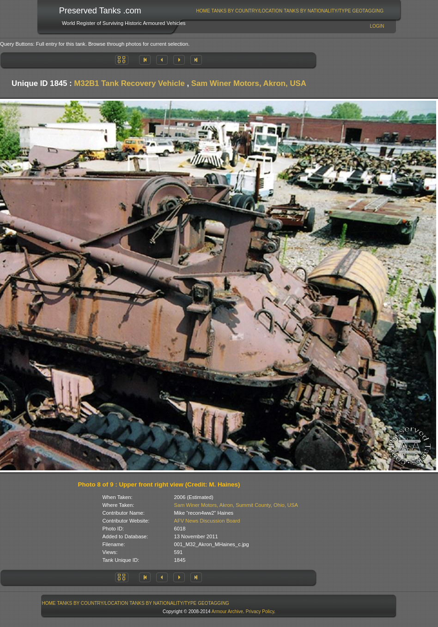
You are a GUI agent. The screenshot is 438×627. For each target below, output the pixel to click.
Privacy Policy (260, 611)
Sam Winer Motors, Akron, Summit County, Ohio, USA (236, 505)
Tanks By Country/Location (247, 10)
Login (377, 26)
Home (203, 10)
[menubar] (289, 11)
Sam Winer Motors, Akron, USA (248, 83)
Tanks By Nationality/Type (317, 10)
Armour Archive (227, 611)
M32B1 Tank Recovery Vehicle (129, 83)
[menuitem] (203, 11)
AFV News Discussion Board (207, 521)
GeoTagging (367, 10)
